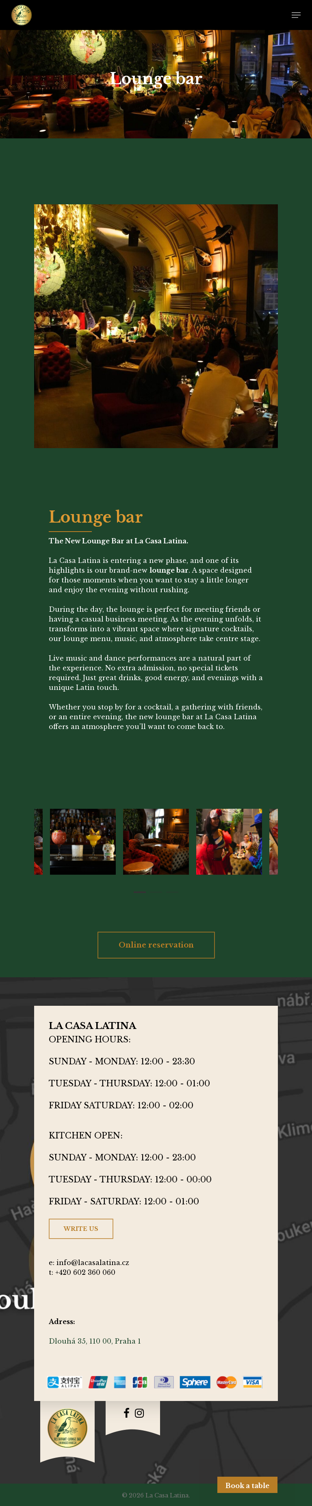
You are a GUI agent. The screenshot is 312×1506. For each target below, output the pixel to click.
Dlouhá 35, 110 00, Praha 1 (95, 1341)
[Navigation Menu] (296, 15)
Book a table (247, 1486)
